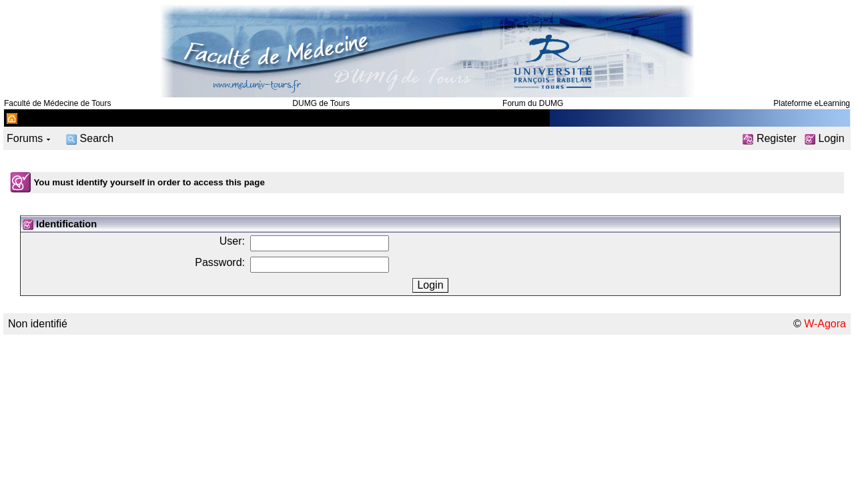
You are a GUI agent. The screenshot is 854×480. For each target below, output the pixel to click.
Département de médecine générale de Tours (127, 117)
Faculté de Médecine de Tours (57, 103)
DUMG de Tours (321, 103)
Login (825, 138)
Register (769, 138)
